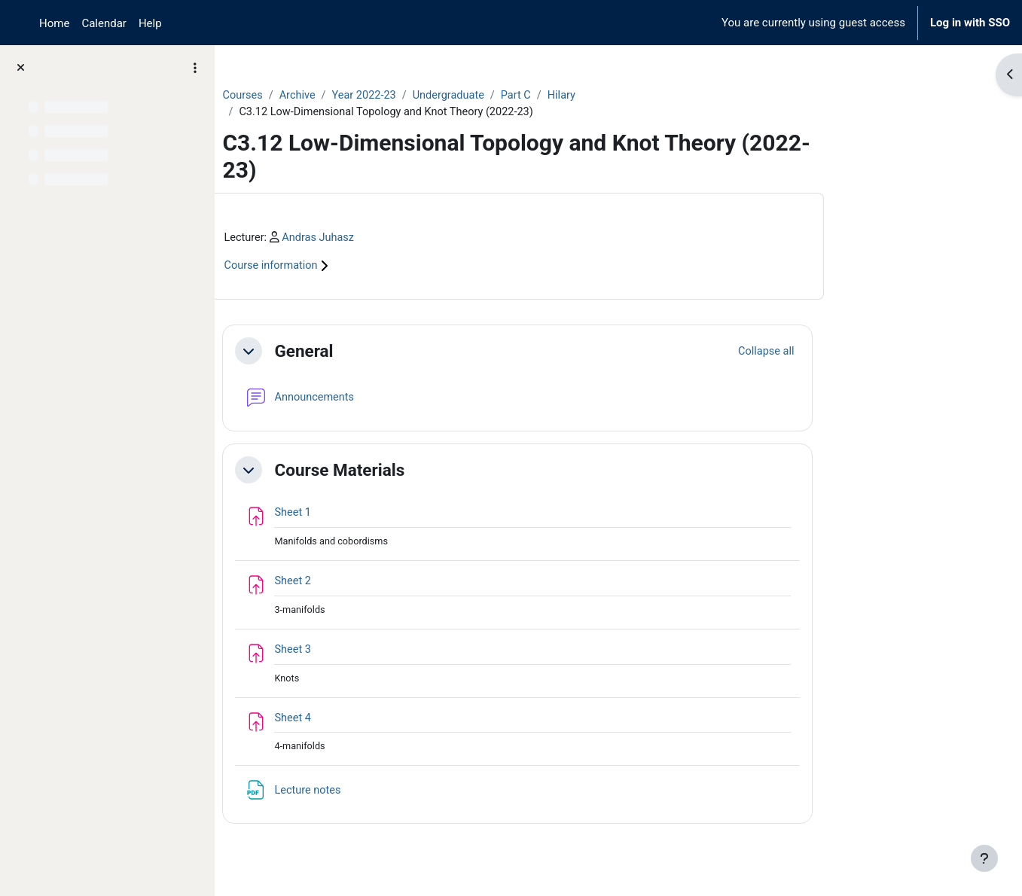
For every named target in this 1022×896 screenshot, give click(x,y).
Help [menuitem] (150, 23)
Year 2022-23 (456, 95)
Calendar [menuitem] (104, 23)
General (392, 352)
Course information (368, 268)
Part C (612, 95)
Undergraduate (544, 95)
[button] (337, 353)
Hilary (659, 95)
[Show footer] (984, 858)
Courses (331, 95)
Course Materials (428, 471)
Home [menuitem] (54, 23)
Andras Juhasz (409, 238)
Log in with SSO (970, 22)
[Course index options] (195, 67)
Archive (388, 95)
